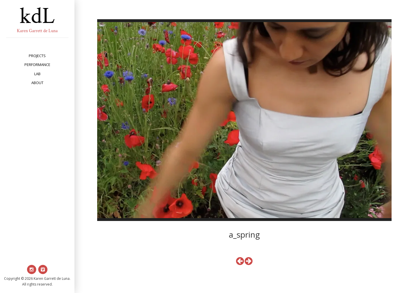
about (37, 82)
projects (37, 55)
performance (37, 64)
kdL (37, 16)
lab (37, 73)
